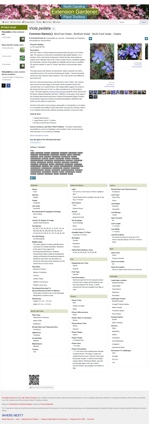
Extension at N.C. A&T (77, 419)
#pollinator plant (34, 164)
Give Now (47, 22)
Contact (56, 22)
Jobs (17, 419)
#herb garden (40, 173)
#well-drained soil (60, 158)
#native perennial (54, 154)
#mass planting (34, 156)
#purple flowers (34, 154)
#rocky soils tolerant (57, 168)
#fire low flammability (36, 158)
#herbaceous (45, 158)
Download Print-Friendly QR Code (41, 387)
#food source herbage (35, 168)
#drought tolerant (72, 152)
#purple (32, 152)
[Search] (128, 22)
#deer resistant (75, 158)
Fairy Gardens (35, 142)
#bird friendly (66, 168)
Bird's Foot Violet (101, 33)
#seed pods (33, 162)
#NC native (51, 158)
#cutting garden (65, 162)
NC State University (9, 398)
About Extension (7, 419)
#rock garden (50, 162)
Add (33, 178)
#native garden (69, 160)
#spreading (67, 158)
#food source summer (36, 166)
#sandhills (56, 166)
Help (38, 22)
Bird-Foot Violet (63, 33)
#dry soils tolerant (75, 168)
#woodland (56, 173)
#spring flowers (76, 154)
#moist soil (73, 156)
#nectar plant (63, 154)
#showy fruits (47, 156)
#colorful (69, 154)
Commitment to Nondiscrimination (20, 404)
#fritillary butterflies (70, 171)
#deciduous (47, 152)
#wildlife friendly (48, 173)
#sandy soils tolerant (46, 168)
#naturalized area (59, 164)
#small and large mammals (37, 160)
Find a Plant (15, 22)
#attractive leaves (78, 160)
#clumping (51, 164)
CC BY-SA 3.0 (110, 84)
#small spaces (63, 152)
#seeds (41, 156)
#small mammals (56, 156)
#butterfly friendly (56, 170)
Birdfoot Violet (82, 33)
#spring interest (74, 162)
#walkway (70, 173)
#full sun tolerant (55, 152)
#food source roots (46, 171)
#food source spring (78, 166)
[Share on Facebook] (8, 86)
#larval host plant (69, 164)
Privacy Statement (46, 404)
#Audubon (61, 171)
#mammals (47, 170)
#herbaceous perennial (59, 160)
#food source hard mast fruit (37, 170)
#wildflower (33, 173)
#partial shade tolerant (36, 171)
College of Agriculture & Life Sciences (54, 419)
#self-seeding (58, 162)
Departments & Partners (30, 419)
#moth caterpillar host (44, 154)
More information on (39, 136)
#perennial (78, 171)
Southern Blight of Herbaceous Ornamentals (13, 78)
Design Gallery (28, 22)
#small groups (63, 173)
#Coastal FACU (78, 170)
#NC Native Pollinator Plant (66, 166)
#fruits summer (78, 164)
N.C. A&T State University (27, 398)
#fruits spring (45, 166)
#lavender (80, 152)
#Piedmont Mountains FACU (67, 170)
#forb (51, 166)
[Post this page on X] (4, 86)
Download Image (109, 86)
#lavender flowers (49, 160)
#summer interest (41, 162)
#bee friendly (55, 171)
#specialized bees (66, 156)
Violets (117, 33)
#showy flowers (39, 152)
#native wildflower (44, 164)
